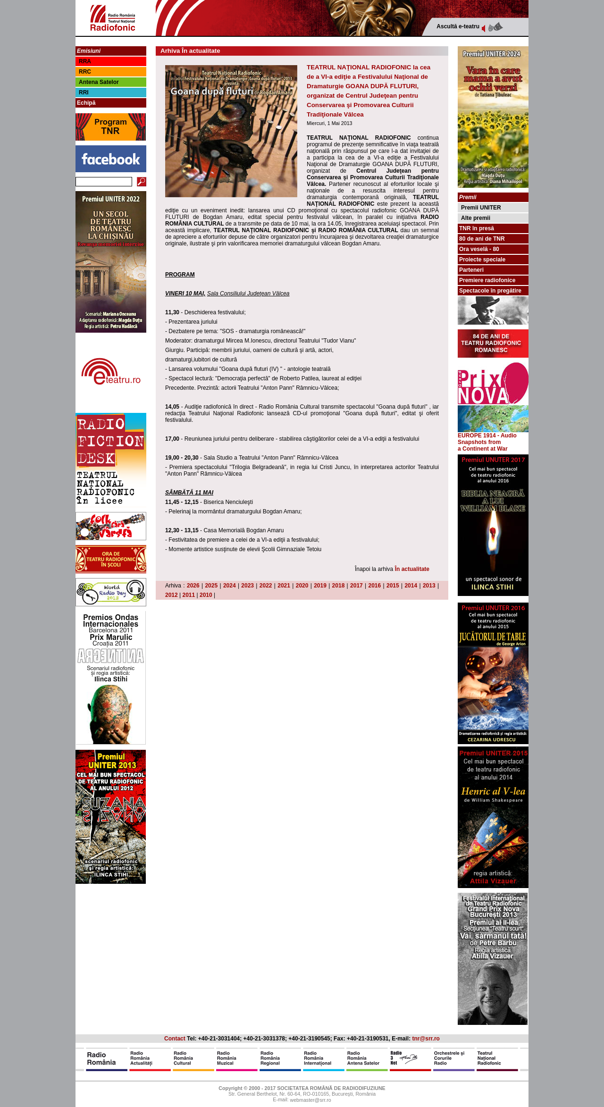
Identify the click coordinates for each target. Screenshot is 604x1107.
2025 (211, 585)
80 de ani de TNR (482, 238)
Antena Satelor (99, 82)
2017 (356, 585)
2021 (283, 585)
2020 (302, 585)
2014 (410, 585)
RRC (85, 71)
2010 (206, 595)
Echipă (86, 103)
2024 (229, 585)
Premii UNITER (481, 207)
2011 (189, 595)
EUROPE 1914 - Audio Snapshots (493, 436)
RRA (85, 61)
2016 (375, 585)
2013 (429, 585)
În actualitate (412, 569)
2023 (247, 585)
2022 (266, 585)
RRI (84, 92)
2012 (171, 595)
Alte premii (475, 218)
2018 (338, 585)
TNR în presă (476, 228)
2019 (320, 585)
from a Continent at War (483, 445)
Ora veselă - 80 (479, 249)
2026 (193, 585)
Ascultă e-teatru (457, 26)
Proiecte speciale (482, 259)
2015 (392, 585)
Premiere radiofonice (487, 280)
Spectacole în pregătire (490, 290)
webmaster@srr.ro (310, 1100)
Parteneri (471, 270)
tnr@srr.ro (426, 1038)
